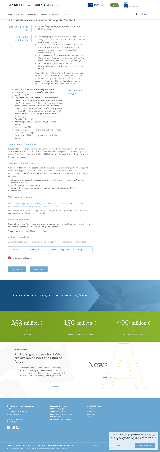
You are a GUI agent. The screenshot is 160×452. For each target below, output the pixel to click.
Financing (32, 14)
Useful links (90, 411)
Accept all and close (144, 445)
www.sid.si (34, 249)
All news (112, 377)
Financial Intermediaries (50, 14)
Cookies (113, 439)
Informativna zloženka (22, 257)
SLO (151, 14)
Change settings (115, 445)
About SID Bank (92, 408)
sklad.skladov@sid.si (38, 230)
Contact (89, 416)
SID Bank (67, 14)
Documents (91, 414)
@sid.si (16, 422)
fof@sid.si (80, 295)
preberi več (38, 269)
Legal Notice (99, 445)
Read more (54, 386)
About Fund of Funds (16, 14)
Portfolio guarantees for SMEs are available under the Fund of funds (38, 358)
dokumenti (17, 269)
